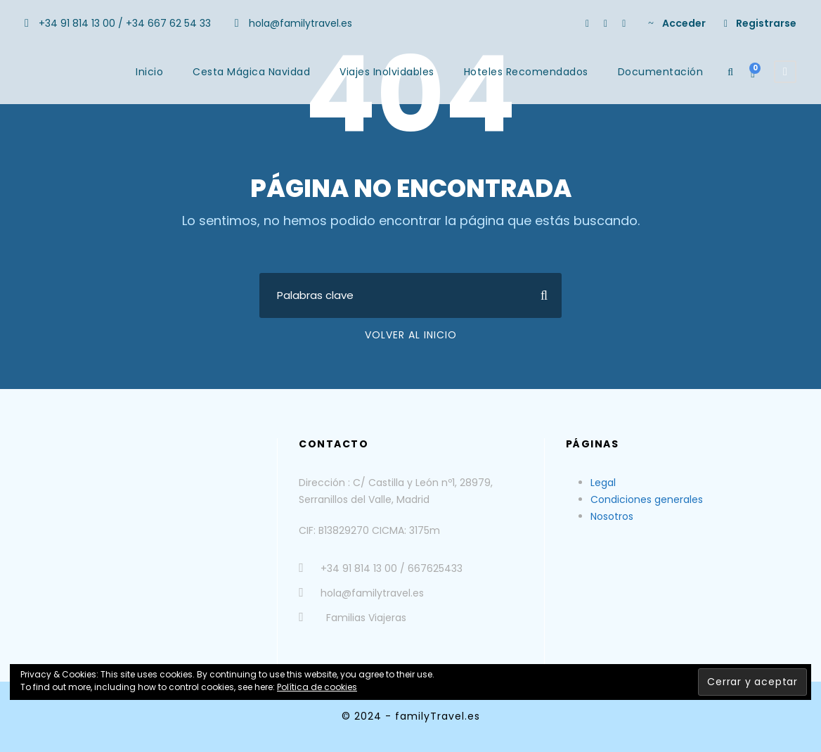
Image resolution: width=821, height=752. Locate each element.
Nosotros (611, 516)
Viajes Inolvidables (387, 72)
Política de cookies (317, 687)
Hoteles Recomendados (526, 72)
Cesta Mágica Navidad (251, 72)
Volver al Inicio (411, 335)
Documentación (661, 72)
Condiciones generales (646, 499)
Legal (603, 483)
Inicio (149, 72)
